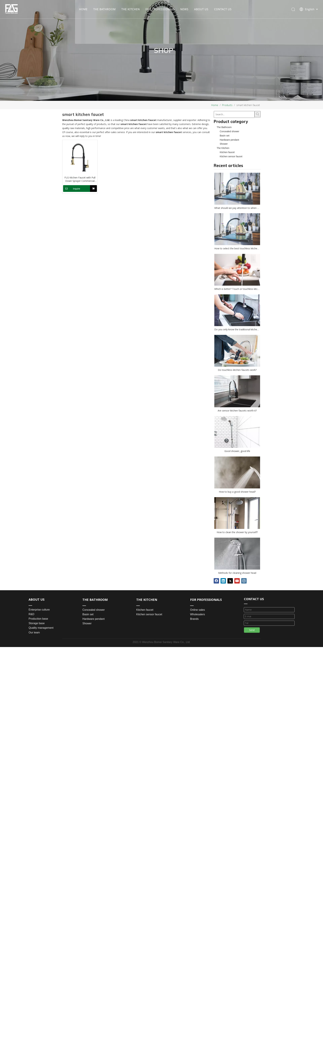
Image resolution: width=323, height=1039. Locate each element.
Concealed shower (229, 131)
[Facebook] (216, 581)
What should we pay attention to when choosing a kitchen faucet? (237, 208)
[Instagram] (244, 581)
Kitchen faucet (227, 152)
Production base (38, 618)
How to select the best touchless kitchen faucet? (237, 248)
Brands (194, 618)
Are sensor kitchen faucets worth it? (237, 410)
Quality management (41, 627)
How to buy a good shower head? (237, 491)
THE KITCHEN (130, 9)
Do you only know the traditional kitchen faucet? (237, 329)
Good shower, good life (237, 451)
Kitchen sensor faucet (231, 156)
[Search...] (234, 114)
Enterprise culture (39, 609)
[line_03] (246, 604)
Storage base (37, 623)
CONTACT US (223, 9)
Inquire (71, 188)
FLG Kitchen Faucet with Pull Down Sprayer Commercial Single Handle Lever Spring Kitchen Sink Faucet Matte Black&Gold (79, 179)
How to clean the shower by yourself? (237, 532)
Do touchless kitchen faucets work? (237, 369)
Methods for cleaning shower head (237, 572)
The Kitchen (223, 148)
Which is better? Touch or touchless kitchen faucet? (237, 288)
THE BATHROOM (104, 9)
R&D (31, 614)
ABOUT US (201, 9)
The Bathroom (224, 127)
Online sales (197, 609)
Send (252, 631)
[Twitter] (230, 581)
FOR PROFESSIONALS (160, 9)
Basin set (224, 135)
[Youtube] (237, 581)
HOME (83, 9)
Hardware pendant (229, 139)
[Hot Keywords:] (258, 114)
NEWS (184, 9)
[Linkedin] (223, 581)
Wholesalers (197, 614)
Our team (34, 632)
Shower (224, 143)
